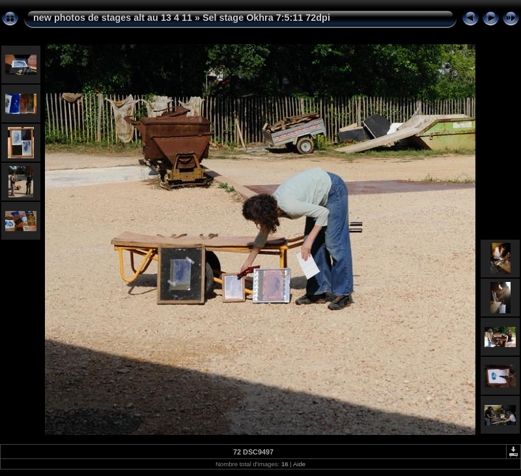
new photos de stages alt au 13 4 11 (112, 17)
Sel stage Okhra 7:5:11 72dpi (266, 17)
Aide (299, 464)
